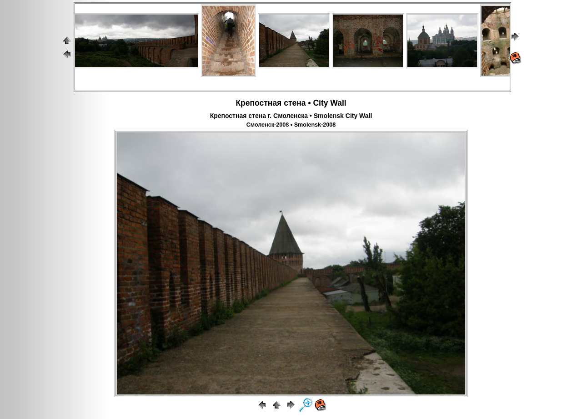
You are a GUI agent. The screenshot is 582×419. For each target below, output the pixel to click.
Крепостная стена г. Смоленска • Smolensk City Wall (291, 115)
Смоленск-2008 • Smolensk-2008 (291, 125)
